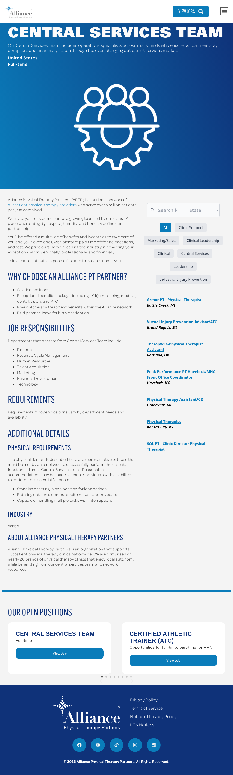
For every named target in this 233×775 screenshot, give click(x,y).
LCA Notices (142, 724)
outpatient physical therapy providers (42, 204)
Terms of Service (146, 708)
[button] (224, 11)
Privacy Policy (144, 699)
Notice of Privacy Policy (153, 716)
